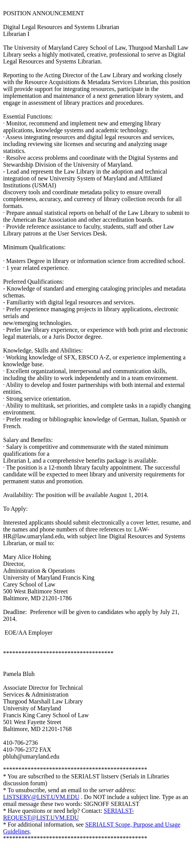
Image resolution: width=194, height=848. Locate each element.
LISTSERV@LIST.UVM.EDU (41, 797)
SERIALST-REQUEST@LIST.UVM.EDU (68, 814)
